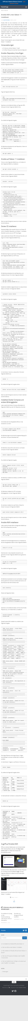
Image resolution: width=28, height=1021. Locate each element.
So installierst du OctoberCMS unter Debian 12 (13, 944)
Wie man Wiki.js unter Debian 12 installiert (12, 947)
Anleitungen (4, 10)
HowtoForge (4, 7)
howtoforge (6, 20)
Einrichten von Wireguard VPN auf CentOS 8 (18, 915)
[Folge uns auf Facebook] (26, 930)
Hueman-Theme (22, 987)
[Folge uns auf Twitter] (23, 930)
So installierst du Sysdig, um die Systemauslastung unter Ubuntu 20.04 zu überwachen (6, 917)
